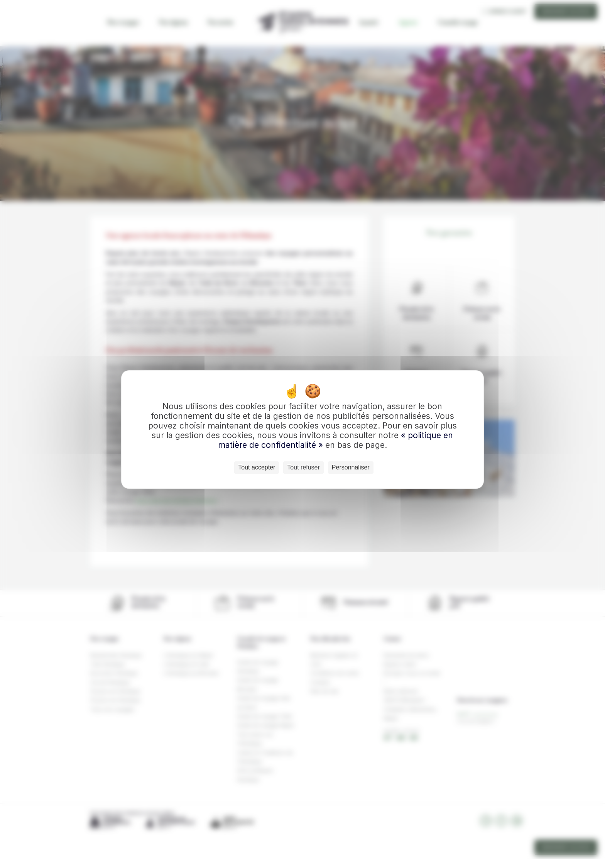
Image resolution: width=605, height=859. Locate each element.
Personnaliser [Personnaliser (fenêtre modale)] (351, 467)
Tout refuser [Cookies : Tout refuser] (303, 467)
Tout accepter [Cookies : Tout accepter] (256, 467)
